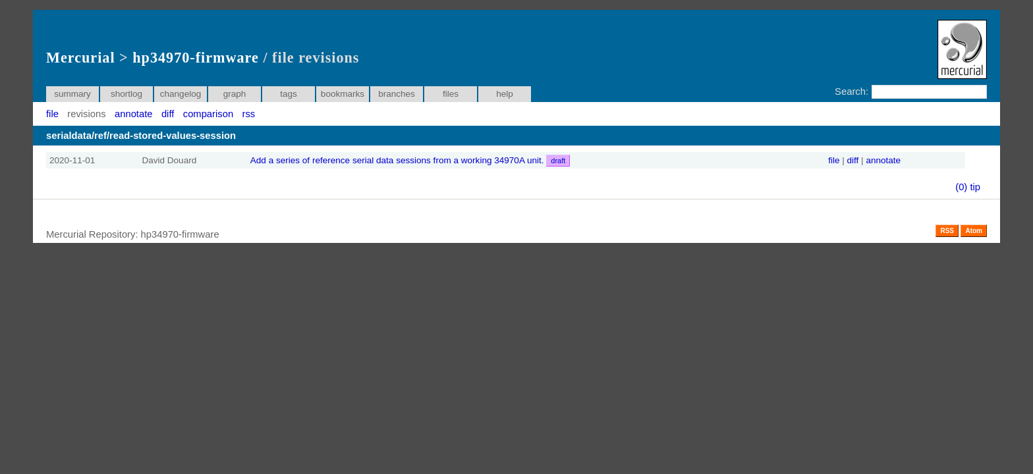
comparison (208, 114)
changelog (181, 94)
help (504, 94)
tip (975, 187)
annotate (133, 114)
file (52, 114)
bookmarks (342, 94)
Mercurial (80, 57)
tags (288, 94)
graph (234, 94)
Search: (851, 91)
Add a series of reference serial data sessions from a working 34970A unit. (410, 160)
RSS (947, 230)
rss (249, 114)
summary (72, 94)
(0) (961, 187)
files (451, 94)
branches (396, 94)
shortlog (126, 94)
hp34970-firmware (195, 57)
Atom (973, 230)
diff (167, 114)
